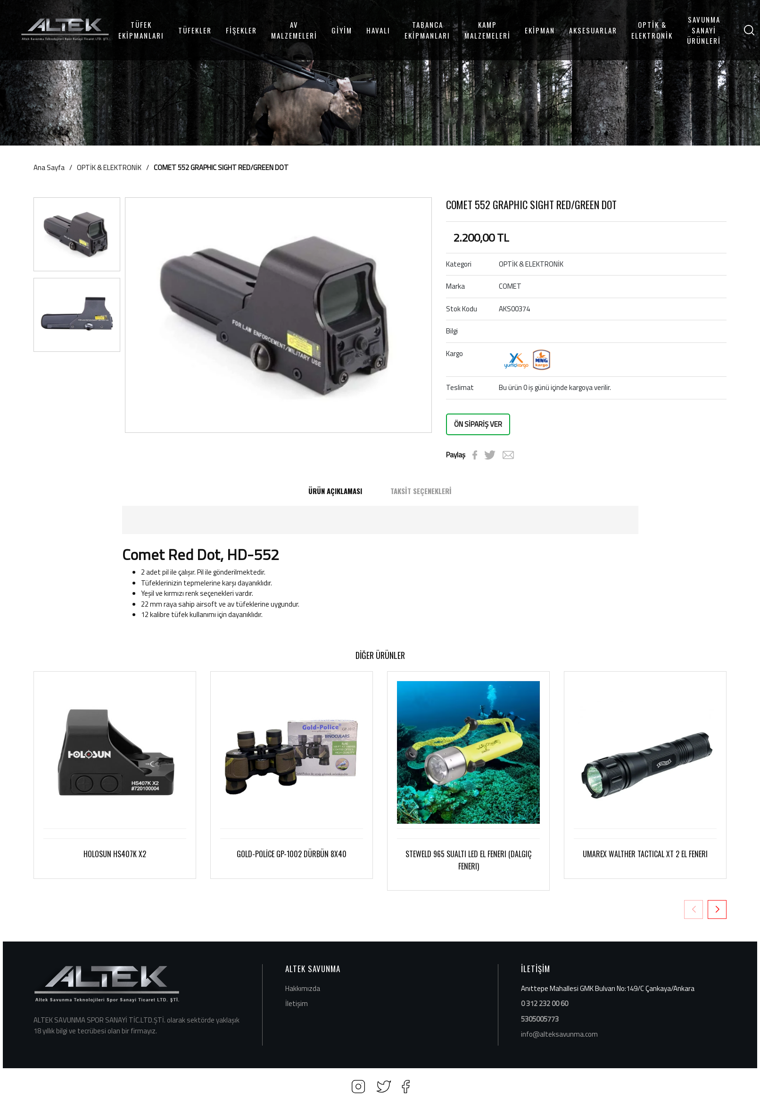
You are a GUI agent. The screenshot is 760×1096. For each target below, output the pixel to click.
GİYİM (341, 30)
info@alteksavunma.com (559, 1034)
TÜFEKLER (195, 30)
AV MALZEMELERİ (294, 30)
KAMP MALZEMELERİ (487, 30)
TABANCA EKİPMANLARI (427, 30)
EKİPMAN (540, 30)
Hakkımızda (302, 988)
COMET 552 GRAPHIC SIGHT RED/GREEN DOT (221, 167)
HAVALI (378, 30)
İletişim (296, 1003)
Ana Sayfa (49, 167)
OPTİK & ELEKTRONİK (652, 30)
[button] (717, 909)
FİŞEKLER (241, 30)
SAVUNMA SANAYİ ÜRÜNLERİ (704, 30)
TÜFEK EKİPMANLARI (141, 30)
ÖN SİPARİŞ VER (478, 424)
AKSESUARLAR (593, 30)
